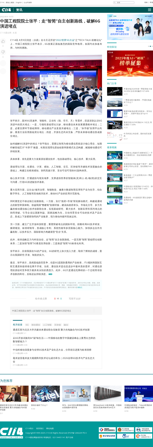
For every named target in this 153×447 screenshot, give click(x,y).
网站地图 (50, 428)
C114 (2, 2)
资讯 (19, 10)
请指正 (80, 287)
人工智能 (56, 166)
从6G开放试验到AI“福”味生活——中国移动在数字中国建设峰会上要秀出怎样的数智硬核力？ (54, 339)
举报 (151, 2)
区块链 (74, 166)
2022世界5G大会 (65, 40)
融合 (97, 166)
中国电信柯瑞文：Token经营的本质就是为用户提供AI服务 (138, 406)
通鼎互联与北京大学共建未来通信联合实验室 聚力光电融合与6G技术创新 (51, 329)
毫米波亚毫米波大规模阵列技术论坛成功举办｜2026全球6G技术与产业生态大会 (54, 359)
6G (46, 43)
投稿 (146, 2)
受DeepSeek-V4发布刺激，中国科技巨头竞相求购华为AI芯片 (107, 406)
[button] (148, 46)
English (19, 2)
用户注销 (69, 437)
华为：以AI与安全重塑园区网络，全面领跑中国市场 (76, 406)
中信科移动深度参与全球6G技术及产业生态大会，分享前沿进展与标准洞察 (52, 349)
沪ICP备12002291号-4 (77, 433)
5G (34, 243)
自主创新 (60, 239)
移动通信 (68, 124)
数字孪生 (15, 193)
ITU (86, 262)
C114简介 (30, 428)
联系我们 (40, 428)
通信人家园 (10, 2)
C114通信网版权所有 (34, 437)
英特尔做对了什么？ (39, 405)
